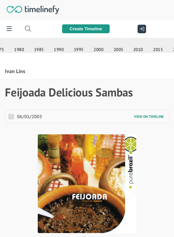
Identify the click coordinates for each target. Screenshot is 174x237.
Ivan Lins (15, 212)
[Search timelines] (28, 29)
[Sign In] (140, 29)
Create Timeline (86, 28)
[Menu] (9, 29)
